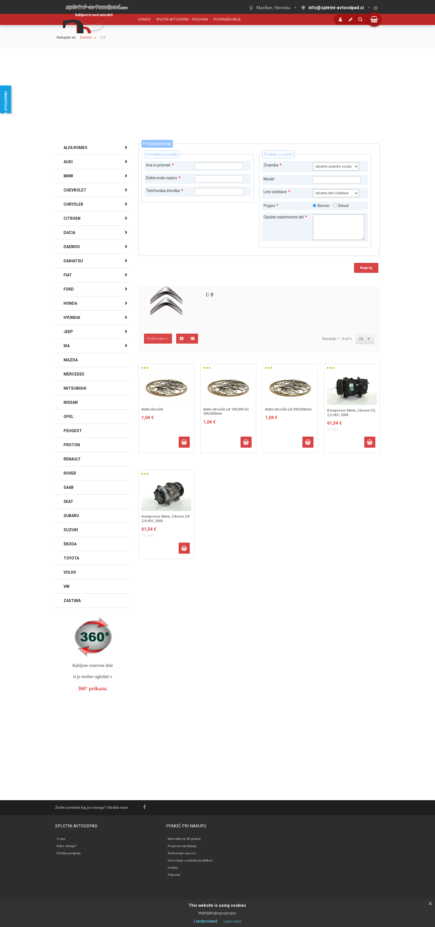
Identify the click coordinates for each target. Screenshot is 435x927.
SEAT (68, 501)
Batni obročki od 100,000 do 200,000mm (226, 411)
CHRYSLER (73, 204)
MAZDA (71, 360)
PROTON (72, 445)
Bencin (324, 205)
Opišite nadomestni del (285, 217)
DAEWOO (72, 247)
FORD (69, 289)
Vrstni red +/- (158, 338)
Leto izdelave (277, 192)
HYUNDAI (72, 317)
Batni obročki (152, 409)
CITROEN (72, 218)
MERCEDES (74, 374)
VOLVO (70, 572)
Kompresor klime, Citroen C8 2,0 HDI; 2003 (165, 518)
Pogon (271, 205)
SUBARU (71, 515)
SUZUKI (71, 530)
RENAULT (72, 459)
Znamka (273, 165)
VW (66, 586)
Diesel (343, 205)
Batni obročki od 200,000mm (288, 409)
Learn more (232, 921)
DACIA (69, 232)
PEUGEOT (73, 431)
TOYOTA (71, 558)
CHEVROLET (75, 190)
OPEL (69, 416)
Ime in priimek (160, 165)
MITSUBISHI (75, 388)
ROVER (70, 473)
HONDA (70, 303)
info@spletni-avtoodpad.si (336, 7)
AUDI (68, 162)
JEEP (68, 331)
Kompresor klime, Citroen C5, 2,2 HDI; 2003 (351, 412)
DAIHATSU (73, 261)
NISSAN (71, 402)
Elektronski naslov (163, 178)
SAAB (69, 487)
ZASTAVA (72, 600)
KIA (67, 346)
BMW (68, 176)
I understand (205, 921)
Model (269, 179)
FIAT (68, 275)
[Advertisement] (217, 98)
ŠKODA (70, 544)
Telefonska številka (164, 190)
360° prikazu (92, 688)
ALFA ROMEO (75, 147)
